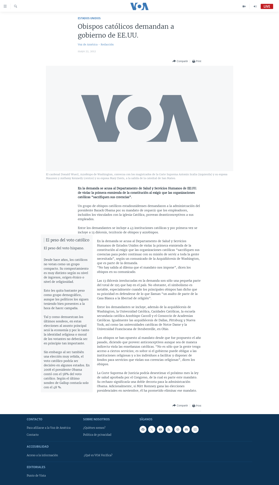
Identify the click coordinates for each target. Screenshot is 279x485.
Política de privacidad (97, 434)
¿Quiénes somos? (94, 428)
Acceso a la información (42, 455)
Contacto (33, 434)
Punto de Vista (36, 475)
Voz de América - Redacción (96, 44)
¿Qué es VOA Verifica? (98, 455)
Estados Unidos (89, 18)
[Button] (180, 61)
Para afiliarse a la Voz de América (48, 428)
